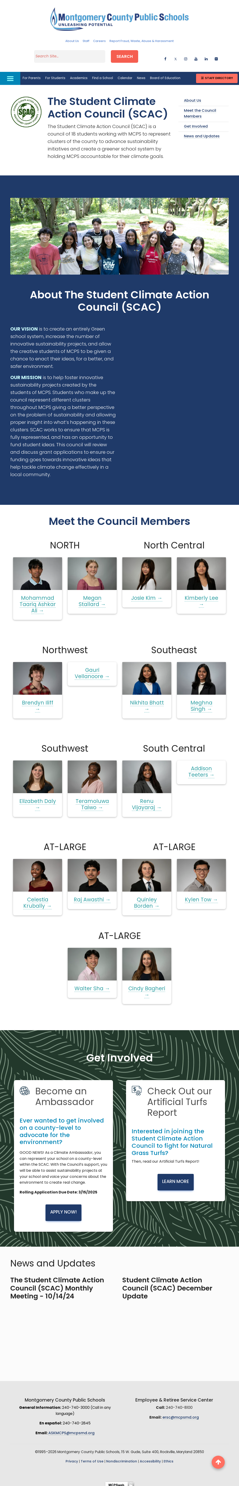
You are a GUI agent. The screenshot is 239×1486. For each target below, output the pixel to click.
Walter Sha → (92, 985)
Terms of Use (92, 1458)
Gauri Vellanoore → (92, 671)
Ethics (168, 1458)
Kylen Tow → (201, 897)
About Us (72, 41)
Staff (86, 41)
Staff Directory (217, 75)
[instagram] (185, 56)
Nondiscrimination (121, 1458)
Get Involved (196, 123)
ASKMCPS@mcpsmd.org (71, 1430)
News (141, 75)
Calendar (125, 75)
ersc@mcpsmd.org (180, 1414)
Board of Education (165, 75)
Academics (79, 75)
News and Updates (202, 133)
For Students (55, 75)
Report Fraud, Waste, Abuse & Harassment (141, 41)
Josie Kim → (146, 595)
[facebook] (165, 56)
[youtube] (196, 56)
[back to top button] (218, 1462)
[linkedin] (206, 56)
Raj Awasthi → (92, 897)
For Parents (32, 75)
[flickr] (216, 56)
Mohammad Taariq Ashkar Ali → (38, 601)
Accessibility (150, 1458)
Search (129, 56)
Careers (99, 41)
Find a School (102, 75)
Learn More (175, 1178)
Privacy (72, 1458)
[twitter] (175, 56)
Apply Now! (63, 1209)
